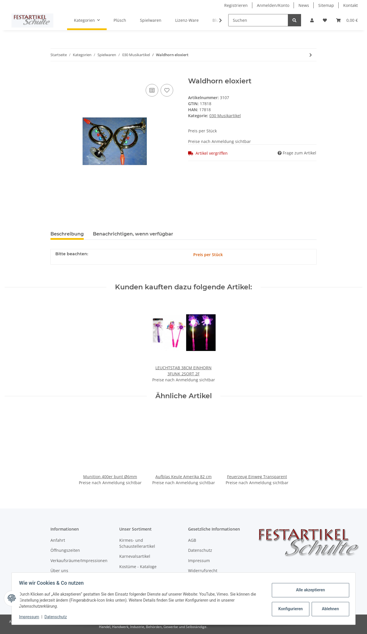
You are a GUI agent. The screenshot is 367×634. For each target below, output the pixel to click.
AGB (192, 540)
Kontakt (350, 5)
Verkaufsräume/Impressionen (79, 560)
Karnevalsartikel (134, 556)
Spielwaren (150, 20)
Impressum (199, 560)
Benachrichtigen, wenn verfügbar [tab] (133, 234)
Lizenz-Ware (187, 20)
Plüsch (120, 20)
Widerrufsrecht (202, 570)
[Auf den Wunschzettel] (167, 90)
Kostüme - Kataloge (138, 566)
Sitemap (326, 5)
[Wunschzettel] (324, 20)
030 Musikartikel (225, 115)
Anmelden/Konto (273, 5)
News (303, 5)
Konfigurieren (289, 608)
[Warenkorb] (346, 20)
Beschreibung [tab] (67, 234)
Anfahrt (57, 540)
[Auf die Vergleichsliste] (152, 90)
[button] (312, 20)
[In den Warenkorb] (55, 74)
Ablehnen (328, 608)
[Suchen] (258, 20)
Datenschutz (200, 550)
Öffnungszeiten (65, 550)
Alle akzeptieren (308, 590)
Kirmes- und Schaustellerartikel (137, 543)
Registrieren (236, 5)
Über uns (59, 570)
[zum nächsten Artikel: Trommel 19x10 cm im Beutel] (311, 55)
